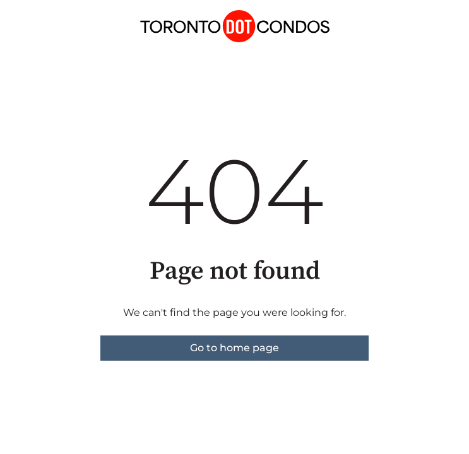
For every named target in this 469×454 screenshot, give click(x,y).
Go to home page (234, 348)
